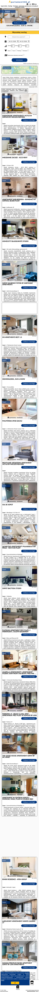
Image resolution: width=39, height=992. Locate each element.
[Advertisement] (19, 837)
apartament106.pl (19, 2)
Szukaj (19, 60)
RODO (2, 980)
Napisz (37, 991)
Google (27, 973)
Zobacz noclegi (29, 120)
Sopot (4, 97)
